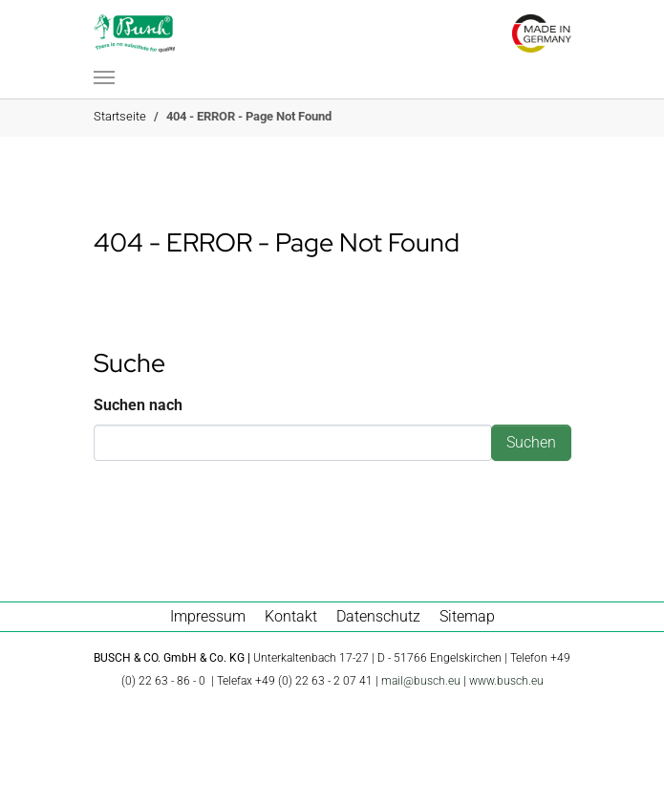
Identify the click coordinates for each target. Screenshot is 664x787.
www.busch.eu (506, 681)
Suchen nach (138, 405)
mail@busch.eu (421, 681)
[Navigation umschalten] (104, 77)
